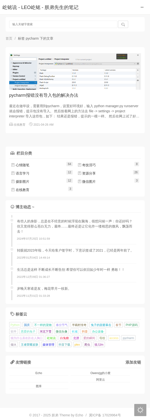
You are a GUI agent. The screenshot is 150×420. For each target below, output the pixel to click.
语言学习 (20, 173)
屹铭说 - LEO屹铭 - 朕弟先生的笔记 (40, 7)
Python (15, 325)
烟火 (13, 344)
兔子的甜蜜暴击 (101, 325)
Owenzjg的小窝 (100, 373)
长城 (75, 331)
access (114, 338)
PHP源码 (132, 325)
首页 (9, 38)
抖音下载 (64, 344)
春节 (118, 325)
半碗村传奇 (79, 325)
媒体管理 (48, 344)
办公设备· (98, 331)
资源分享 (87, 173)
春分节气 (62, 325)
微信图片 (87, 182)
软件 (13, 331)
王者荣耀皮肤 (29, 344)
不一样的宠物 (43, 325)
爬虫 (87, 344)
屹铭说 (51, 338)
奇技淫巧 (87, 165)
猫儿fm (99, 344)
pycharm (128, 338)
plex (77, 344)
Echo (38, 373)
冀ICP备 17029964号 (105, 415)
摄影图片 (20, 182)
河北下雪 (45, 331)
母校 (102, 338)
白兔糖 (64, 338)
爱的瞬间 (89, 338)
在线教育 (19, 124)
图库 (39, 386)
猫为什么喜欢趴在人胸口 (27, 338)
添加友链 (133, 362)
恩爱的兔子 (28, 331)
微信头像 (61, 331)
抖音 (85, 331)
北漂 (76, 338)
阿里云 (100, 379)
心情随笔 (20, 165)
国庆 (27, 325)
